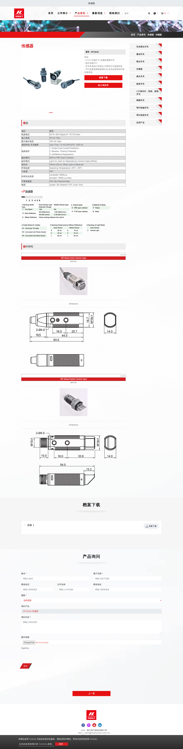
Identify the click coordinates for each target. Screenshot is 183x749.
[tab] (145, 47)
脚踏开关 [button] (140, 100)
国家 (24, 595)
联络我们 (114, 13)
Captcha (25, 648)
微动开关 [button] (140, 54)
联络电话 (25, 584)
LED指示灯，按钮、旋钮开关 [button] (147, 92)
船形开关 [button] (140, 84)
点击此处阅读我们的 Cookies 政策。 (36, 744)
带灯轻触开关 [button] (142, 108)
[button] (23, 81)
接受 (61, 744)
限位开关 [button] (140, 61)
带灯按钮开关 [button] (142, 115)
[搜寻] (137, 13)
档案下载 (103, 77)
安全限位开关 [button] (142, 47)
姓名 (24, 573)
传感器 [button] (139, 69)
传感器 (150, 35)
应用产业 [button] (140, 122)
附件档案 (25, 637)
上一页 (91, 693)
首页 (51, 12)
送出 (25, 666)
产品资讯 (141, 35)
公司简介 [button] (63, 13)
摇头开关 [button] (140, 76)
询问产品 (25, 606)
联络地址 (97, 584)
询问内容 (26, 617)
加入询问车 (103, 85)
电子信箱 (98, 573)
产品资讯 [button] (80, 13)
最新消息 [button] (98, 13)
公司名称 (61, 584)
